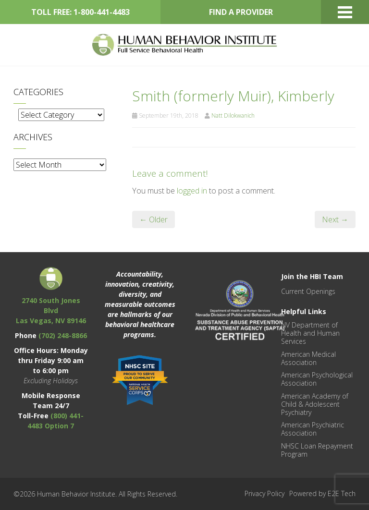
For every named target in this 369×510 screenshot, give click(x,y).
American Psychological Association (317, 379)
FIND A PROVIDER (241, 12)
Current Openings (308, 291)
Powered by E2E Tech (322, 493)
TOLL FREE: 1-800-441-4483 (80, 12)
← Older (153, 219)
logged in (192, 190)
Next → (335, 219)
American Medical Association (308, 358)
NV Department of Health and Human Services (310, 333)
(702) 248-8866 (62, 335)
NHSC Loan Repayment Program (317, 450)
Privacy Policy (264, 493)
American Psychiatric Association (312, 428)
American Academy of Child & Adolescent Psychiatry (314, 404)
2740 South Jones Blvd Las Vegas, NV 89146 (51, 310)
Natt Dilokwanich (233, 115)
